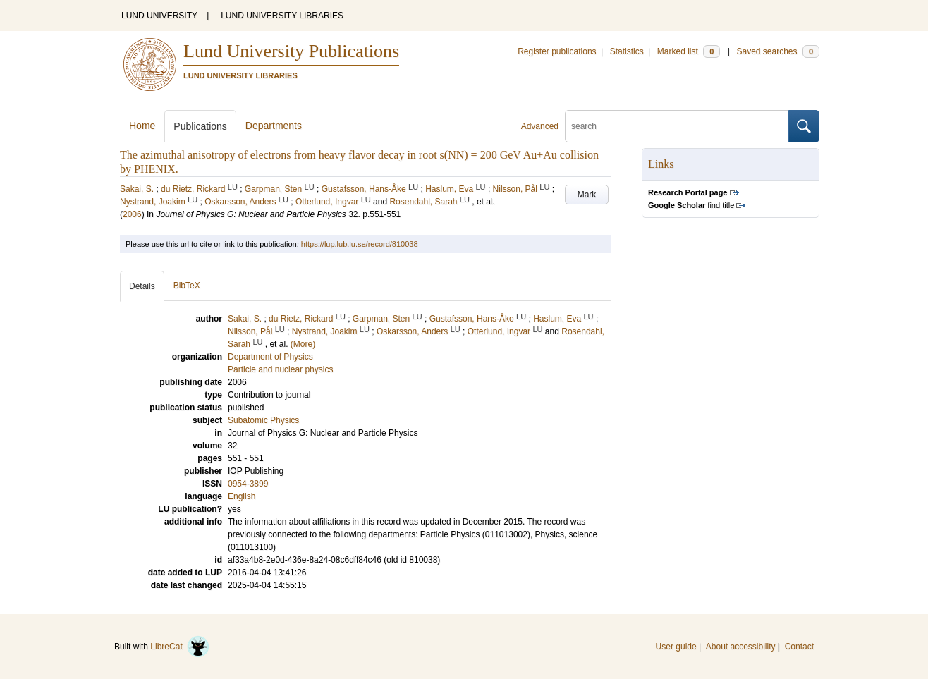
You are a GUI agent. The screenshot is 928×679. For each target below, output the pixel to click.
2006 (132, 214)
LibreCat (179, 646)
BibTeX (186, 285)
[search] (677, 126)
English (241, 496)
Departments (273, 125)
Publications (200, 126)
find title (691, 205)
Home (142, 125)
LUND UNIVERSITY (159, 15)
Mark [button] (587, 195)
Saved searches (777, 51)
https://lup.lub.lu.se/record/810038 (359, 244)
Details (142, 286)
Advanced (539, 126)
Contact (799, 647)
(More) (303, 344)
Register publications (557, 51)
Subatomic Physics (263, 420)
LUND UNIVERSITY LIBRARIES (282, 15)
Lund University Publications (291, 51)
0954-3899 (248, 484)
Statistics (627, 51)
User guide (676, 647)
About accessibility (741, 647)
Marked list (688, 51)
